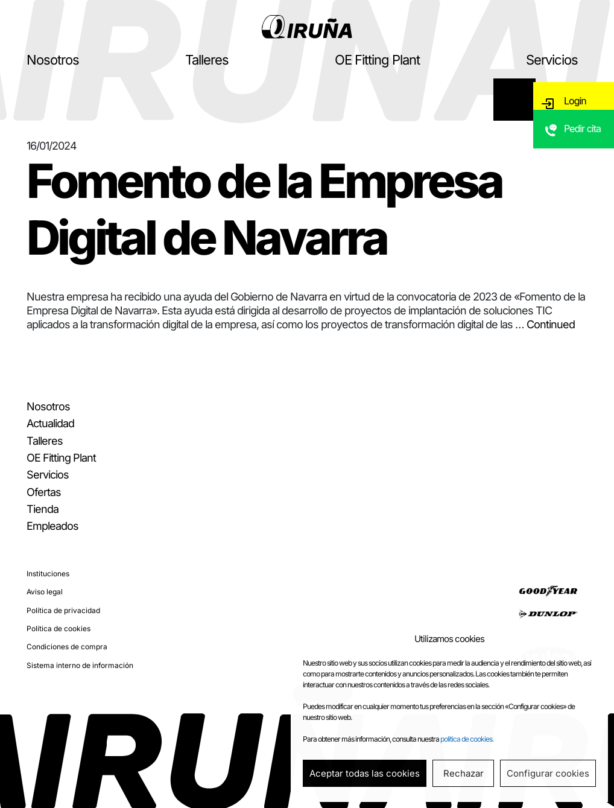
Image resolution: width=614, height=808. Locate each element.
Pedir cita (584, 142)
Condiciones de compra (67, 646)
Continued (551, 324)
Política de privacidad (63, 610)
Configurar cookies (548, 773)
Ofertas (44, 492)
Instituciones (48, 573)
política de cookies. (466, 738)
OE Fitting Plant (377, 60)
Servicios (552, 60)
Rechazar (463, 773)
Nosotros (53, 60)
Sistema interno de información (80, 665)
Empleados (52, 526)
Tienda (43, 509)
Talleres (207, 60)
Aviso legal (45, 591)
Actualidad (50, 423)
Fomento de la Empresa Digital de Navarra (264, 209)
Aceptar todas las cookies (364, 773)
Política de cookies (58, 628)
